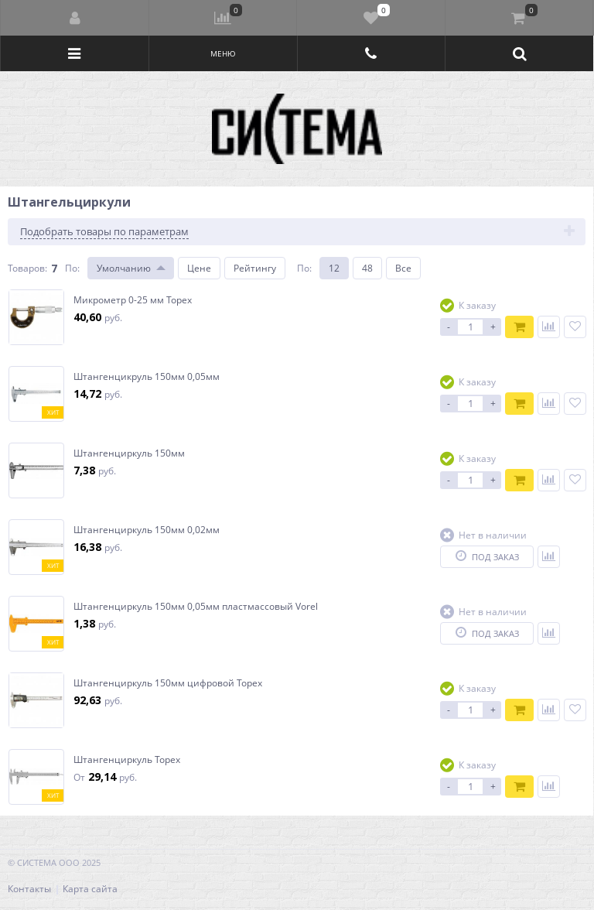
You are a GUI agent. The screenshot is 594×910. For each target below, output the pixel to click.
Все (403, 268)
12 (334, 268)
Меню (223, 53)
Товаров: (27, 268)
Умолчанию (124, 268)
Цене (199, 268)
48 (367, 268)
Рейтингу (255, 268)
